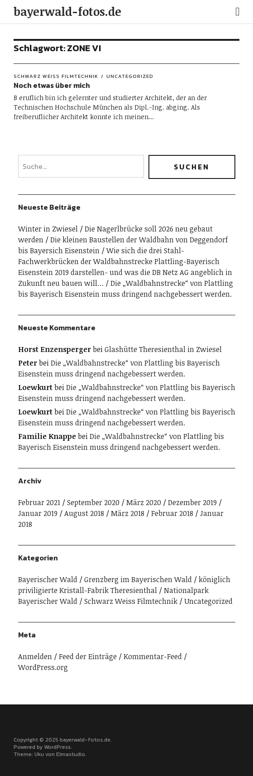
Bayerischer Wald (47, 579)
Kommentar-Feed (153, 656)
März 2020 (143, 502)
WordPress (57, 747)
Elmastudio (70, 754)
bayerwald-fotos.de (67, 11)
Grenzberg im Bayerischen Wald (138, 579)
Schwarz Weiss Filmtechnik (56, 76)
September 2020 (93, 502)
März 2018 (127, 513)
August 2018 (84, 513)
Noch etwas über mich (52, 85)
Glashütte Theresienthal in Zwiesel (163, 349)
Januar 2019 (37, 513)
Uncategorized (129, 76)
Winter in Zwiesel (48, 229)
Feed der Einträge (88, 656)
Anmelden (35, 656)
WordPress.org (43, 667)
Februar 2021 (39, 502)
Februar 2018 (172, 513)
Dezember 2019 (192, 502)
